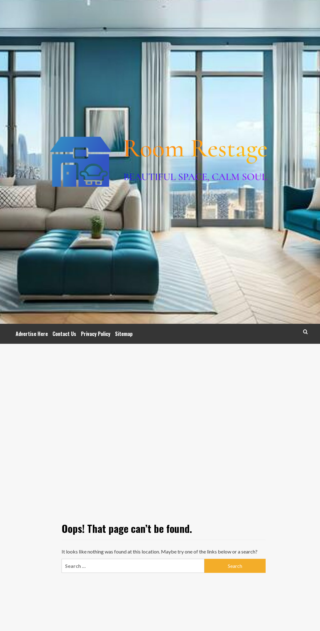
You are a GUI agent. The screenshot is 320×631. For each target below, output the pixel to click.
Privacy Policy (95, 334)
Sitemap (123, 334)
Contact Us (64, 334)
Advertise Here (32, 334)
